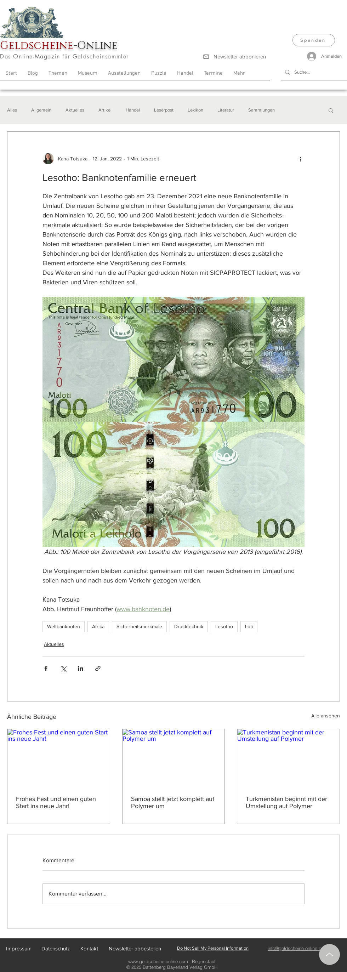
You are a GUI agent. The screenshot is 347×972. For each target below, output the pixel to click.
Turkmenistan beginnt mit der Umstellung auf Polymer (286, 802)
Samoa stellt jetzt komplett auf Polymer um (172, 802)
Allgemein (41, 110)
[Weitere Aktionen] (300, 158)
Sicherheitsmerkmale (139, 626)
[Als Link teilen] (98, 668)
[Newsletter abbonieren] (234, 56)
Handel (133, 110)
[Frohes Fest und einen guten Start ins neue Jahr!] (58, 757)
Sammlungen (261, 110)
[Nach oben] (329, 954)
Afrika (98, 626)
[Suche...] (313, 72)
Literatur (225, 110)
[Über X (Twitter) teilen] (63, 668)
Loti (249, 626)
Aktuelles (75, 110)
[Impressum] (18, 948)
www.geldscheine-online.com (158, 961)
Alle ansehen (325, 715)
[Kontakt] (89, 948)
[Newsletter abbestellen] (135, 948)
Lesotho (224, 626)
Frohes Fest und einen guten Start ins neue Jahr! (56, 802)
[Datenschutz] (55, 948)
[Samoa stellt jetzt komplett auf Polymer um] (174, 757)
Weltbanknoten (63, 626)
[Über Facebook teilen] (45, 668)
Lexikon (195, 110)
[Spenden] (313, 40)
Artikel (105, 110)
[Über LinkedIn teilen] (80, 668)
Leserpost (164, 110)
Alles (12, 110)
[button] (331, 110)
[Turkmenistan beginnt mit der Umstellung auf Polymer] (288, 757)
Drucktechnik (188, 626)
